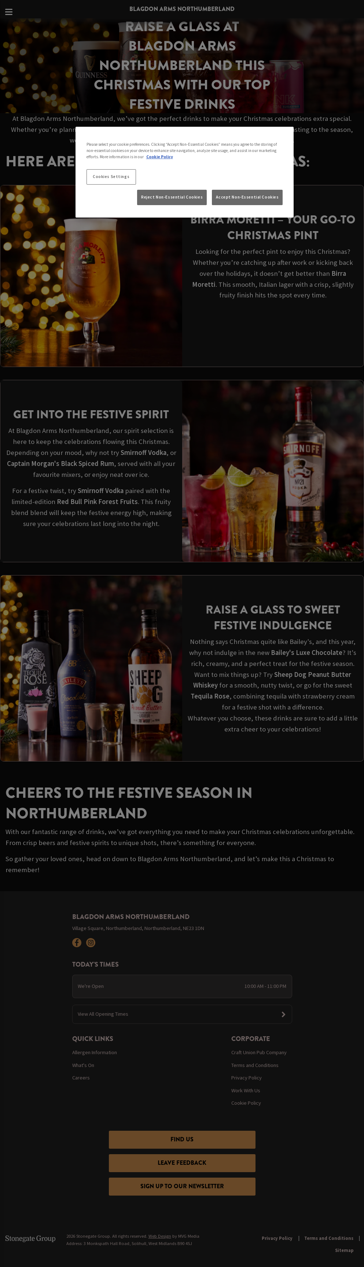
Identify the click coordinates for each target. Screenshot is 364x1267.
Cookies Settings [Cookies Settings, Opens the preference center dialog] (111, 176)
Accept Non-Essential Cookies (247, 197)
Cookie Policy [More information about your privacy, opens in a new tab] (159, 156)
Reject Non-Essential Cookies (172, 197)
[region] (185, 172)
